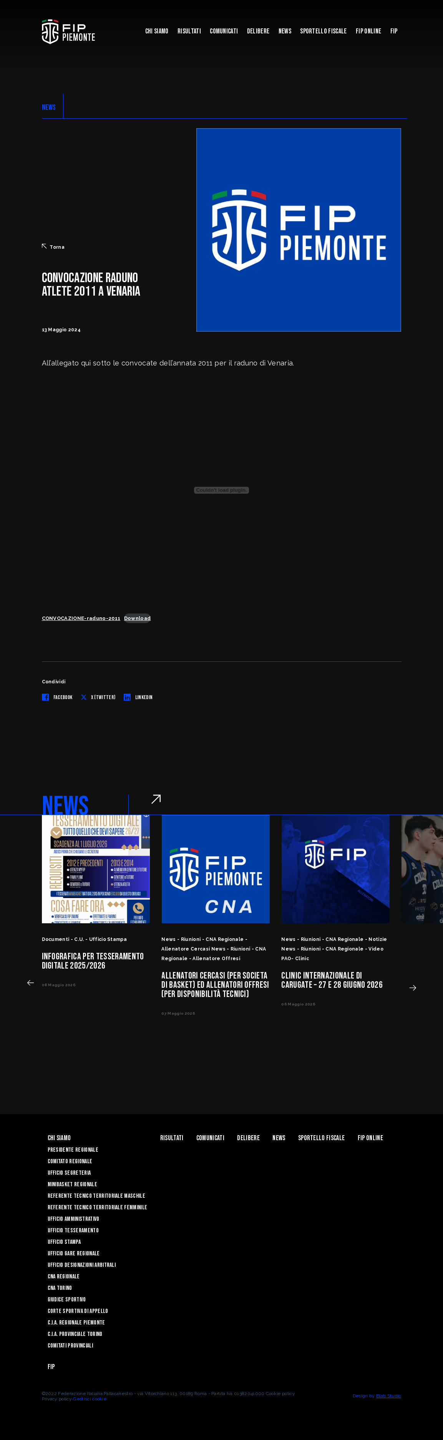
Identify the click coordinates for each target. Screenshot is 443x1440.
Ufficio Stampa (64, 1242)
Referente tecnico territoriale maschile (96, 1196)
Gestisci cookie (89, 1399)
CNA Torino (60, 1288)
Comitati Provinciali (70, 1345)
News (285, 31)
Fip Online (368, 31)
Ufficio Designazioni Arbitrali (82, 1265)
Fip (394, 31)
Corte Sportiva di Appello (78, 1311)
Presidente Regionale (73, 1150)
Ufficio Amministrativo (74, 1219)
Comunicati (224, 31)
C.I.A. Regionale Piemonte (76, 1322)
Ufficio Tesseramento (73, 1230)
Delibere (258, 31)
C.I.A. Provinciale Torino (75, 1334)
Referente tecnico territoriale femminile (98, 1207)
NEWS (49, 107)
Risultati (189, 31)
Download (137, 618)
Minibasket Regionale (72, 1184)
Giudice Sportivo (67, 1299)
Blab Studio (389, 1396)
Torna (53, 247)
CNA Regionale (64, 1276)
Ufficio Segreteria (69, 1173)
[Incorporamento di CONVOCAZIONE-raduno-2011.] (222, 490)
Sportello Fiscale (323, 31)
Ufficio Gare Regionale (74, 1253)
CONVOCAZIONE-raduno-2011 (81, 618)
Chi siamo (157, 31)
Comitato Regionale (70, 1161)
